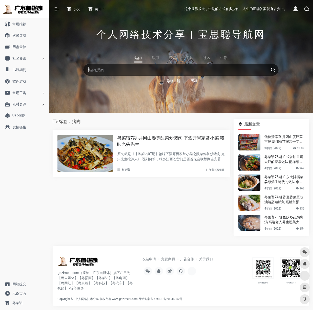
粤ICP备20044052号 (169, 299)
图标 (194, 81)
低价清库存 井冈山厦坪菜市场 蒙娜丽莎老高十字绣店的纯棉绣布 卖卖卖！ (283, 139)
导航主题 (173, 81)
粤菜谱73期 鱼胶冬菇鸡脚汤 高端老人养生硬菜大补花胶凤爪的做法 (283, 219)
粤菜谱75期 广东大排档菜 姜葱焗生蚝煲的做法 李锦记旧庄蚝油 (283, 179)
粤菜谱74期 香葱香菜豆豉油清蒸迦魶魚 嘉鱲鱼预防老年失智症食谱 (283, 199)
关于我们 (206, 259)
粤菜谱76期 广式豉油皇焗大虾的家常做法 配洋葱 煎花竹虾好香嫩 (284, 159)
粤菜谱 (125, 170)
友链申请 (149, 259)
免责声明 (168, 259)
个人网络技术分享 (87, 299)
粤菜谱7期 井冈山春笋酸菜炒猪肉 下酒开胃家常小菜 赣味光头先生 (170, 141)
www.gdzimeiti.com (125, 299)
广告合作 (187, 259)
